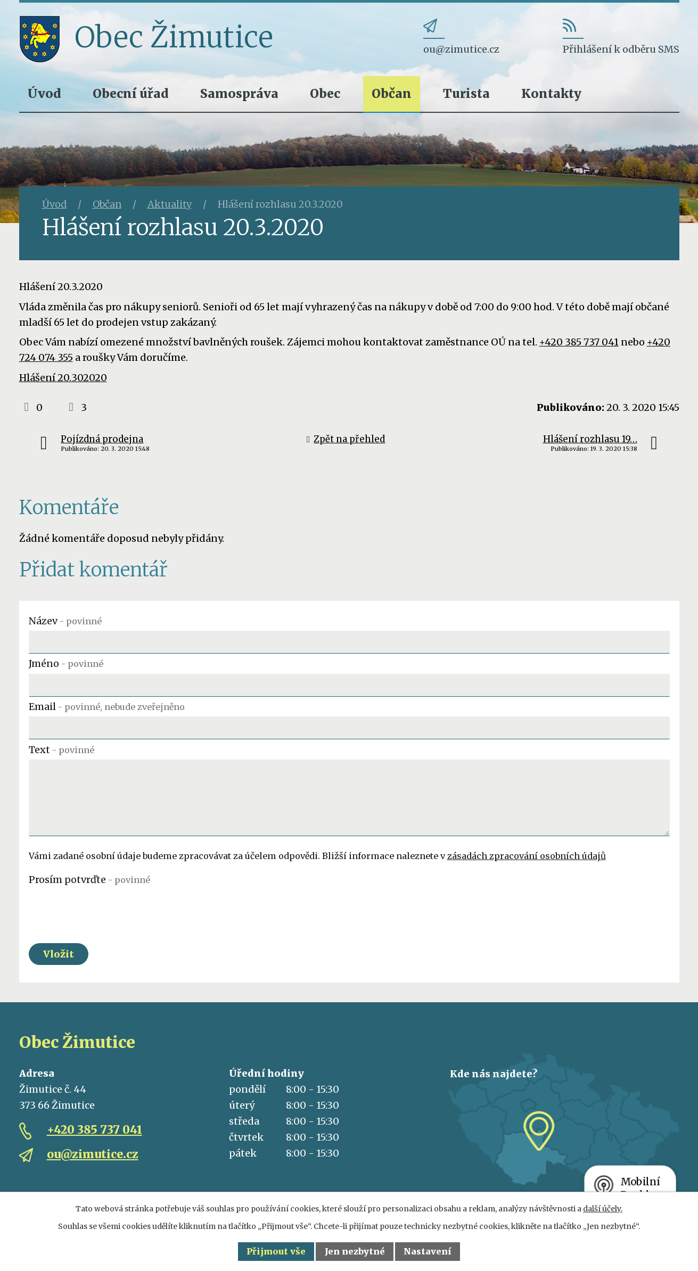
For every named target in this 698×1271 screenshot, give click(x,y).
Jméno (66, 663)
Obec (325, 93)
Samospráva (239, 93)
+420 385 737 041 (579, 342)
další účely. (602, 1209)
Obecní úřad (131, 93)
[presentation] (110, 910)
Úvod (44, 93)
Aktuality (169, 204)
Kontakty (551, 93)
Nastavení (427, 1251)
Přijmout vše (276, 1251)
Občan (392, 93)
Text (61, 750)
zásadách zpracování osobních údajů (526, 856)
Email (107, 706)
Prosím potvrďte (89, 879)
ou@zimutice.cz (92, 1154)
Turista (466, 93)
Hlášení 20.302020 (63, 378)
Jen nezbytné (355, 1251)
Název (65, 621)
